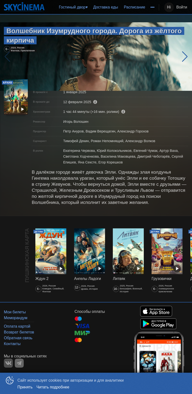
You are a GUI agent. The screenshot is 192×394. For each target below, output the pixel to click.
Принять (25, 387)
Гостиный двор (72, 7)
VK (8, 363)
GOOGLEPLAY (158, 323)
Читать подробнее (53, 387)
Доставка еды (105, 7)
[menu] (102, 7)
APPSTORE (156, 311)
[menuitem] (73, 7)
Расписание (134, 7)
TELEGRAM (19, 363)
